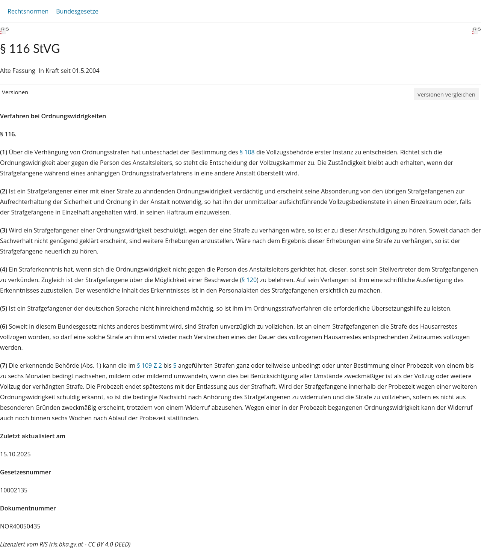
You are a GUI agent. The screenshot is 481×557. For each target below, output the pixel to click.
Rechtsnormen (28, 11)
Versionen (15, 92)
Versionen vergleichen (446, 94)
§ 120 (249, 280)
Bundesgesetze (77, 11)
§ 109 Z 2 (149, 365)
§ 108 (247, 152)
